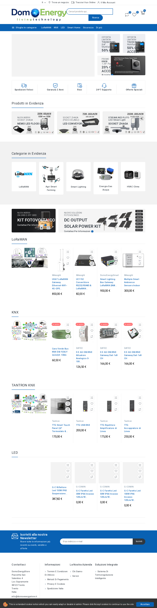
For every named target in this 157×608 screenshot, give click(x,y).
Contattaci (19, 561)
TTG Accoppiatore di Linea (132, 422)
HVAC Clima (133, 186)
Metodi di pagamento (58, 575)
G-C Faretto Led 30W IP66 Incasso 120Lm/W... (85, 490)
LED (63, 27)
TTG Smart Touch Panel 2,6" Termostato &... (61, 422)
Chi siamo (77, 567)
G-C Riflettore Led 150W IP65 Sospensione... (59, 486)
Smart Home (73, 27)
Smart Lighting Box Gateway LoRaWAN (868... (108, 282)
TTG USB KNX (83, 419)
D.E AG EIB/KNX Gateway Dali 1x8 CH (108, 355)
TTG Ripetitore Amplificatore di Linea (108, 422)
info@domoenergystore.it (24, 592)
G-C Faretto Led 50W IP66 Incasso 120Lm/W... (109, 490)
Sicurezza (88, 27)
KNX (56, 27)
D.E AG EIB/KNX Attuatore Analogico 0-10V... (84, 357)
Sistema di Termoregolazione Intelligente (104, 571)
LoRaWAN (46, 27)
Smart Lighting (78, 186)
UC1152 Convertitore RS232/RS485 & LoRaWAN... (83, 284)
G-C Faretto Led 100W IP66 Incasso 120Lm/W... (132, 491)
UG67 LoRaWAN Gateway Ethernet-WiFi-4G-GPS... (60, 284)
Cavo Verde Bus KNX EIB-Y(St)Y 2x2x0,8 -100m (60, 352)
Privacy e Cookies (56, 580)
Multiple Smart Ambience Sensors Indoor (132, 282)
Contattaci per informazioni (30, 225)
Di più (99, 27)
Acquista (106, 74)
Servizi (75, 572)
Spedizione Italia (55, 584)
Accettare (145, 604)
